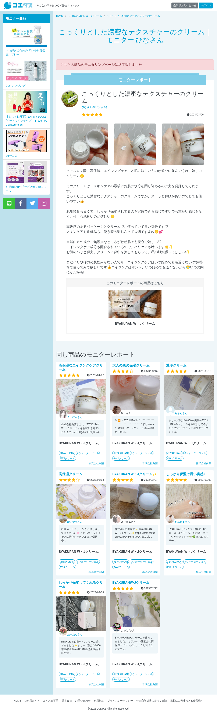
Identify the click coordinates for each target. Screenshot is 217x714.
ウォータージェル (88, 453)
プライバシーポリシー (120, 700)
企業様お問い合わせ (184, 5)
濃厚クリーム (176, 365)
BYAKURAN (67, 453)
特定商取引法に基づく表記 (151, 700)
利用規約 (99, 700)
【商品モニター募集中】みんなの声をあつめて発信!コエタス (18, 5)
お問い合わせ (82, 700)
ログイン (206, 5)
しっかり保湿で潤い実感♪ (185, 474)
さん (74, 417)
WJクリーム (68, 458)
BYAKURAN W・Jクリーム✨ (134, 474)
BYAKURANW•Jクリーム (130, 583)
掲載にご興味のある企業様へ (186, 700)
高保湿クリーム (70, 474)
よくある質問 (50, 700)
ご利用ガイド (32, 700)
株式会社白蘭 (96, 463)
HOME (17, 700)
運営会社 (67, 700)
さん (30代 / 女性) (94, 107)
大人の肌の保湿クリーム (131, 365)
